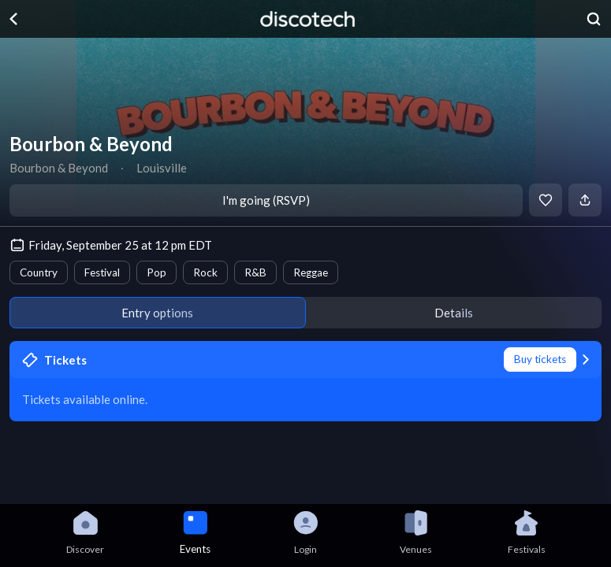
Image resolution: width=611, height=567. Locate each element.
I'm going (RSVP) (266, 200)
